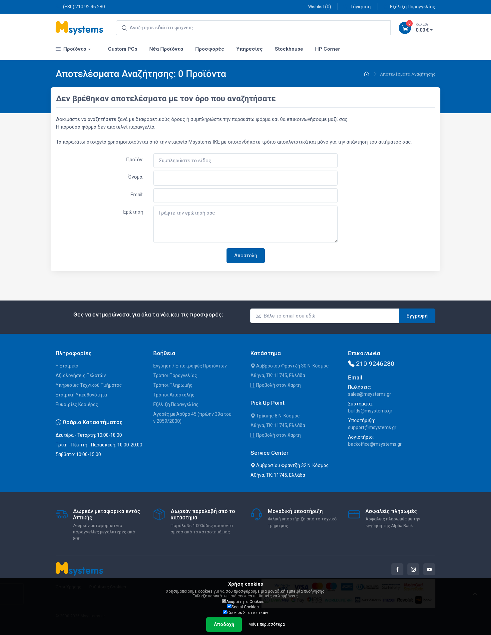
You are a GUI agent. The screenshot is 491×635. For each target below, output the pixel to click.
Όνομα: (135, 177)
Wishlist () (316, 6)
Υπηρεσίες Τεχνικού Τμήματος (89, 385)
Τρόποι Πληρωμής (173, 385)
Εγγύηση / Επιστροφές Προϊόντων (190, 365)
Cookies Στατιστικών (245, 612)
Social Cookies (243, 606)
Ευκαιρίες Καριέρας (77, 404)
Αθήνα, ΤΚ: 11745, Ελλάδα (277, 375)
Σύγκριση (357, 6)
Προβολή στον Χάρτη (275, 385)
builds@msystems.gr (370, 410)
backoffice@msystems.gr (375, 444)
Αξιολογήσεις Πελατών (81, 375)
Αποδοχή (224, 624)
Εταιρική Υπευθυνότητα (81, 394)
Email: (137, 195)
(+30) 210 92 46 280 (80, 6)
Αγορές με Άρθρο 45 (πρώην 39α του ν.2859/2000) (192, 417)
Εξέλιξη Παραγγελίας (409, 6)
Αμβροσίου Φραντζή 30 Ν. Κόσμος (289, 365)
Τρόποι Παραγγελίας (175, 375)
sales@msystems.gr (369, 394)
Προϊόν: (134, 160)
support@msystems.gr (372, 427)
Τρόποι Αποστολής (174, 394)
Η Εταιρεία (67, 365)
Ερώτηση (133, 212)
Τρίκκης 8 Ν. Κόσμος (275, 415)
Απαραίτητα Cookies (243, 601)
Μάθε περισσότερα (266, 624)
